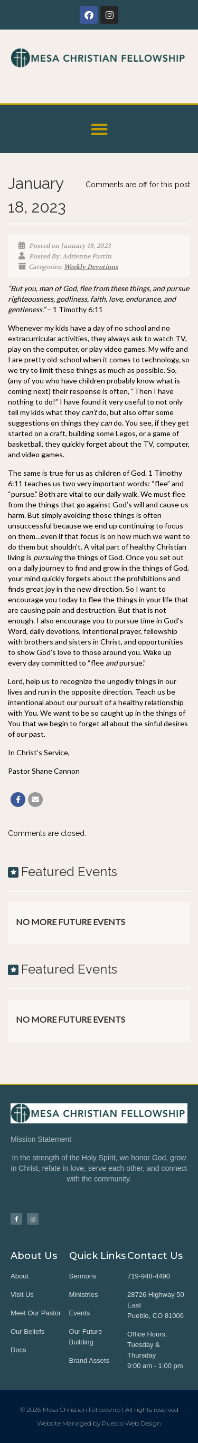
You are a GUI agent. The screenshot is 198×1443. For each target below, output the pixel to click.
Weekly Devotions (91, 267)
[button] (99, 129)
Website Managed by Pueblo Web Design (99, 1423)
